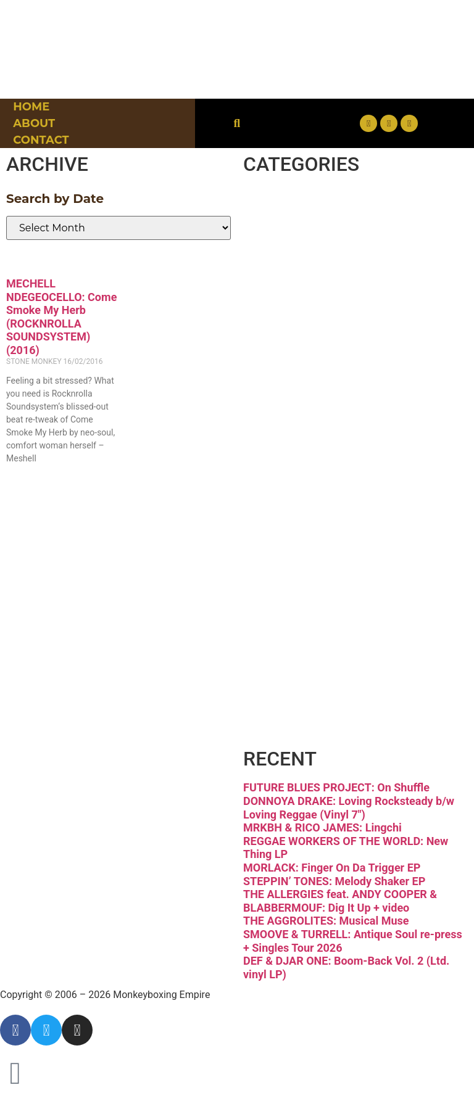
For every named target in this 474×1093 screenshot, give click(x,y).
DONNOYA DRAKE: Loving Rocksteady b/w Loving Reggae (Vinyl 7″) (348, 807)
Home (31, 106)
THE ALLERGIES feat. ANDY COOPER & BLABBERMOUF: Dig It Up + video (340, 901)
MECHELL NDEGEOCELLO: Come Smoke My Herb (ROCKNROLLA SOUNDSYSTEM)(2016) (61, 317)
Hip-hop (310, 387)
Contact (41, 140)
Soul (285, 609)
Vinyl (289, 654)
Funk (290, 342)
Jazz (285, 431)
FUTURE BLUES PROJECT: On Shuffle (336, 787)
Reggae (308, 565)
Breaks (302, 208)
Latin (290, 476)
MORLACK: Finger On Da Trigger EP (331, 867)
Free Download (325, 712)
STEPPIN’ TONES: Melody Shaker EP (334, 881)
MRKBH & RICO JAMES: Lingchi (322, 827)
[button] (236, 123)
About (34, 123)
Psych (296, 520)
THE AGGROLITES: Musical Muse (326, 920)
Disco (293, 253)
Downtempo (340, 297)
